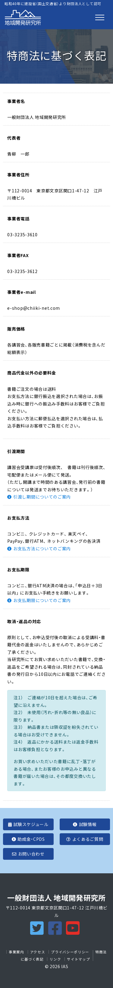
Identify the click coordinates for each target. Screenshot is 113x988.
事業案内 (16, 952)
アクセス (37, 952)
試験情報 (85, 824)
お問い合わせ (28, 854)
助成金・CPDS (28, 839)
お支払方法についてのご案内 (42, 548)
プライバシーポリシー (70, 952)
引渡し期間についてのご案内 (42, 497)
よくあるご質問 (84, 839)
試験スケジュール (28, 824)
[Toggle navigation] (99, 17)
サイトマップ (78, 959)
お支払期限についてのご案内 (42, 600)
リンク (55, 959)
